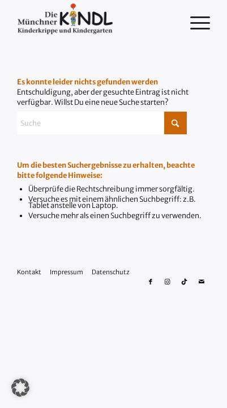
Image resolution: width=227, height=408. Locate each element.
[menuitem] (194, 22)
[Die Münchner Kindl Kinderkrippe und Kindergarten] (94, 22)
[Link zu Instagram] (167, 281)
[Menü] (194, 22)
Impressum (66, 272)
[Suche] (102, 123)
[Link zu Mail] (201, 281)
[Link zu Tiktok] (184, 281)
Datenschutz (111, 272)
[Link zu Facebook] (150, 281)
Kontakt (29, 272)
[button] (20, 387)
